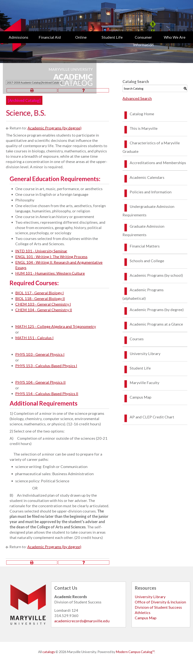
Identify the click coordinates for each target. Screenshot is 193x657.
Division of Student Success (158, 607)
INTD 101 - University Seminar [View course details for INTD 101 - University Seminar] (41, 251)
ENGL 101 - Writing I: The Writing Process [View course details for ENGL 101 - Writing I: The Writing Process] (51, 256)
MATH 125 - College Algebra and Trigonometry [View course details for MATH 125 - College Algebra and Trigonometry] (55, 326)
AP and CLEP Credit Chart (152, 417)
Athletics (142, 612)
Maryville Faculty (144, 382)
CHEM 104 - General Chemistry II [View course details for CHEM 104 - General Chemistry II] (43, 309)
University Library (145, 353)
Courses (137, 339)
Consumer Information (143, 41)
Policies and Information (151, 192)
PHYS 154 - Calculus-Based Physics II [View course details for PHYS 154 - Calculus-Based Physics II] (46, 393)
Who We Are (174, 37)
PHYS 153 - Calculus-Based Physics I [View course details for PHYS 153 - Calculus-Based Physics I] (46, 365)
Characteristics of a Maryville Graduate (151, 147)
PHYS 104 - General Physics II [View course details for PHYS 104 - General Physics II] (40, 382)
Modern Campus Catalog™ (135, 652)
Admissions (18, 37)
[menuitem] (18, 41)
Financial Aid (50, 37)
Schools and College (147, 260)
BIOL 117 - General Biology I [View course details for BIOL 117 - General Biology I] (39, 292)
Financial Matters (145, 246)
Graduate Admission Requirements (143, 230)
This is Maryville (144, 128)
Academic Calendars (147, 177)
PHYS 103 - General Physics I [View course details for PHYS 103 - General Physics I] (39, 354)
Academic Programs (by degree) (54, 128)
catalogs (48, 652)
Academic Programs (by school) (156, 275)
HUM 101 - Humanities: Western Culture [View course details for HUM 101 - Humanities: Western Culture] (50, 273)
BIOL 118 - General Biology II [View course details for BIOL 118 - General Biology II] (40, 298)
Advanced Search (137, 98)
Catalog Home (142, 113)
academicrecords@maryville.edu (82, 621)
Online (81, 37)
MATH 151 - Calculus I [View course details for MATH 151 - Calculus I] (34, 337)
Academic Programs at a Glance (156, 324)
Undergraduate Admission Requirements (148, 210)
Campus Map (140, 397)
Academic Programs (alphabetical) (143, 293)
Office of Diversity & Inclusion (160, 602)
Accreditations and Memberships (158, 162)
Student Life (112, 37)
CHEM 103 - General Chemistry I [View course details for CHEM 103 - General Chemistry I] (43, 304)
